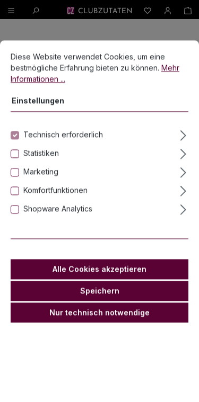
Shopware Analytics (57, 222)
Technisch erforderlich (63, 148)
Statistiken (41, 166)
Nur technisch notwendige (99, 325)
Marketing (40, 185)
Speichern (99, 304)
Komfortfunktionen (55, 203)
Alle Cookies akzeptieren (99, 282)
